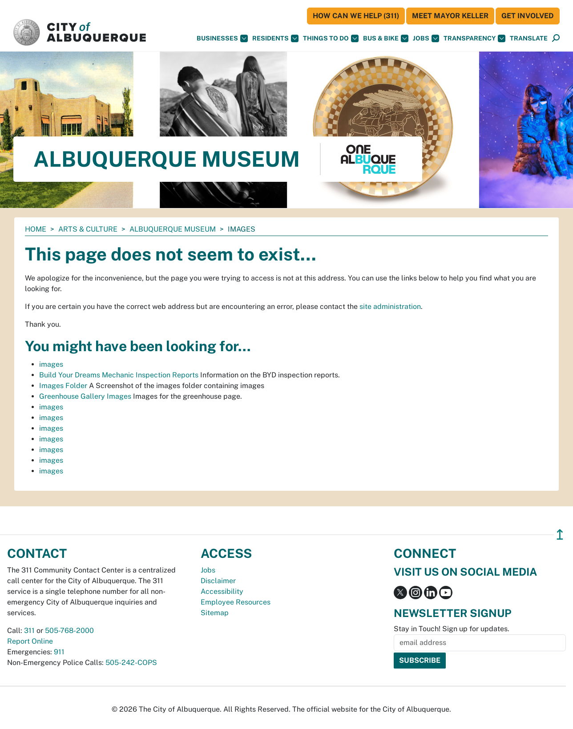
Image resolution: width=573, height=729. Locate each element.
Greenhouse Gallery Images (85, 396)
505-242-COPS (131, 662)
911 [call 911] (59, 652)
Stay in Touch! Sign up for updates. (451, 629)
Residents (275, 38)
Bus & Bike (385, 38)
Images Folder (63, 385)
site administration (390, 306)
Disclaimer (218, 581)
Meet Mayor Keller (450, 16)
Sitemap (215, 613)
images (51, 364)
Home (35, 229)
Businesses (222, 38)
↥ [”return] (560, 534)
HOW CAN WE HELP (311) (356, 16)
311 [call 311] (29, 630)
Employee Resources (235, 602)
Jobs (426, 38)
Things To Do (331, 38)
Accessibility (222, 591)
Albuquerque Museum (172, 229)
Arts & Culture (87, 229)
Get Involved (527, 16)
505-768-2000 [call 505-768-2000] (69, 630)
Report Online (30, 641)
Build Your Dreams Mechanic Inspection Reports (118, 375)
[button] (529, 38)
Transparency (474, 38)
